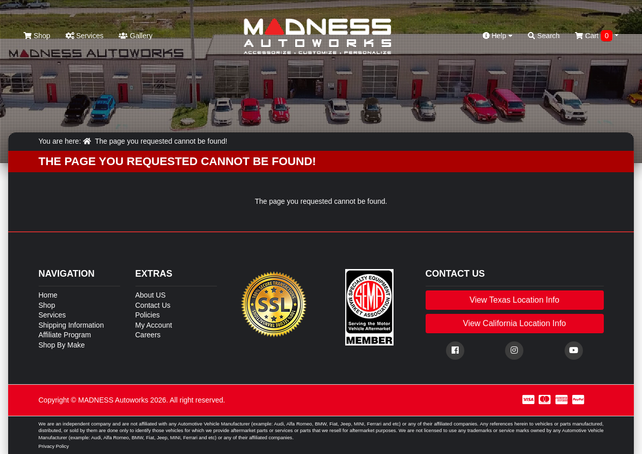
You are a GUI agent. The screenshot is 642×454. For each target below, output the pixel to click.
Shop (36, 36)
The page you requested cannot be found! (161, 141)
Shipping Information (71, 325)
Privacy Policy (54, 446)
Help (498, 36)
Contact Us (153, 305)
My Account (153, 325)
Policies (147, 315)
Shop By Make (62, 345)
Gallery (135, 36)
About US (150, 295)
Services (85, 36)
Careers (148, 335)
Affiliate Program (65, 335)
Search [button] (544, 36)
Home (48, 295)
